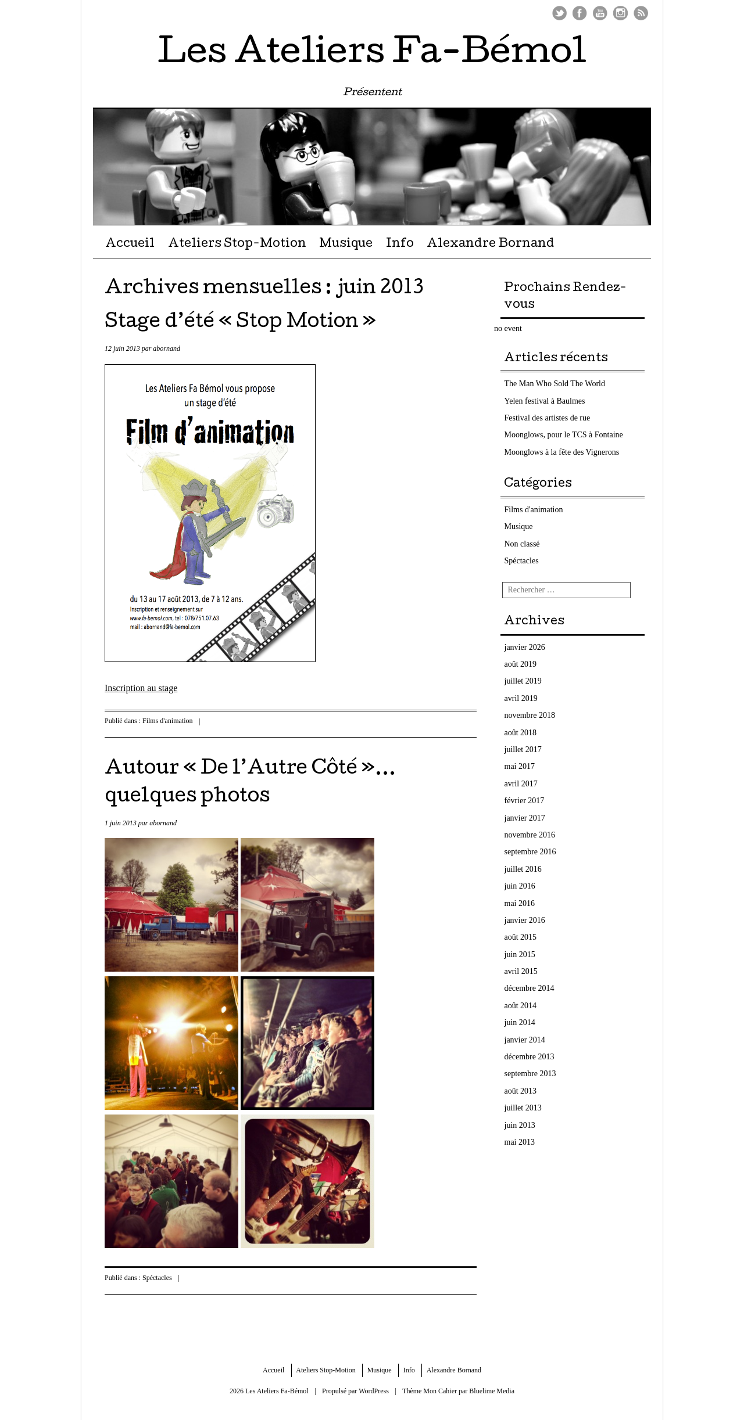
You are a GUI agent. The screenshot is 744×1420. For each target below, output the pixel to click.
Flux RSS (641, 13)
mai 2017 (520, 766)
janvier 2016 (525, 920)
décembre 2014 (530, 988)
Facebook (580, 13)
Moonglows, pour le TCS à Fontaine (564, 434)
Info (400, 244)
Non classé (522, 544)
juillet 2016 (523, 869)
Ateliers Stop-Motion (237, 244)
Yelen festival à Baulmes (545, 401)
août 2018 (521, 732)
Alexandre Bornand (491, 244)
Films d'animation (167, 721)
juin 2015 (520, 954)
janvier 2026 (525, 647)
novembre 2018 (530, 715)
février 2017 (525, 800)
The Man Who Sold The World (555, 383)
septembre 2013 (530, 1073)
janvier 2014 (525, 1040)
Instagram (620, 13)
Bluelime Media (491, 1391)
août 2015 (521, 937)
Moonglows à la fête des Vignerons (562, 452)
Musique (346, 244)
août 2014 (521, 1005)
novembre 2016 (530, 835)
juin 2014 (520, 1022)
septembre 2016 (530, 851)
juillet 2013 (523, 1107)
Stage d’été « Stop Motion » (240, 323)
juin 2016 (520, 886)
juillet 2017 (523, 749)
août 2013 (521, 1091)
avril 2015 (521, 971)
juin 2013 (520, 1125)
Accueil (130, 244)
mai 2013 (520, 1142)
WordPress (374, 1391)
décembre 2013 (530, 1056)
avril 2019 (521, 698)
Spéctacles (157, 1278)
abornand (166, 348)
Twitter (559, 13)
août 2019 (521, 664)
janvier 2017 (525, 818)
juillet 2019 (523, 681)
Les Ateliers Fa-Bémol (372, 54)
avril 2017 (521, 783)
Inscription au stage (141, 688)
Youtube (600, 13)
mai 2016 (520, 903)
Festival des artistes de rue (548, 418)
